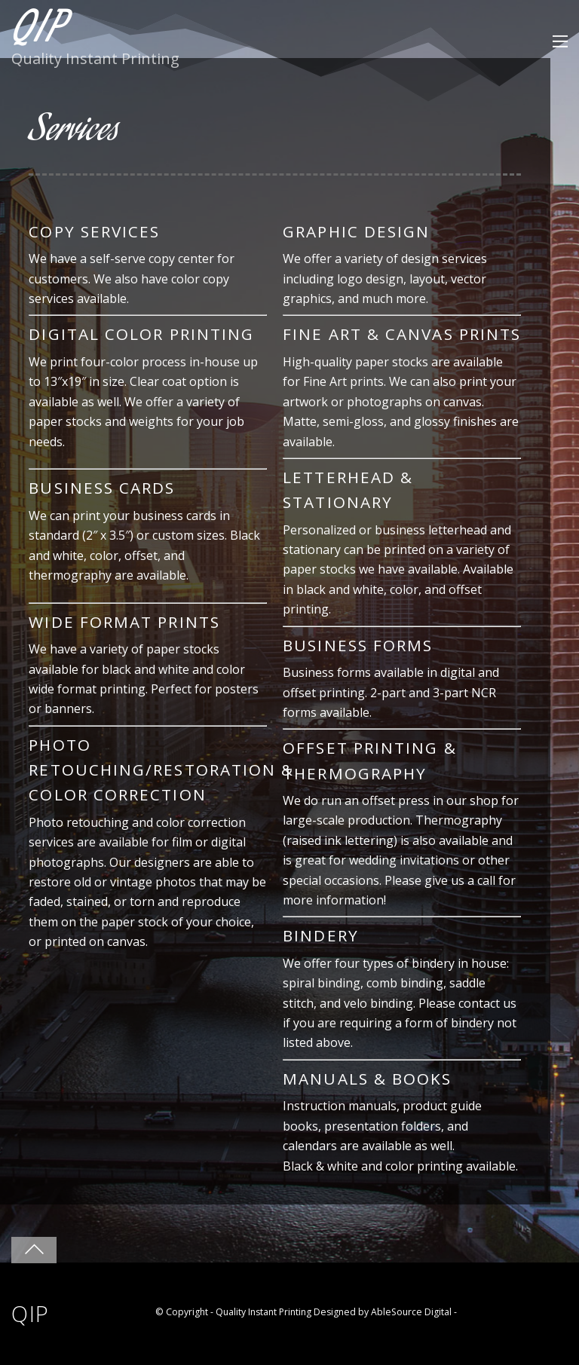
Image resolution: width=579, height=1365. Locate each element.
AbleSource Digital (411, 1311)
